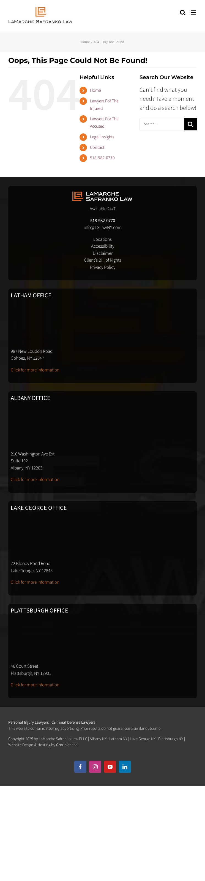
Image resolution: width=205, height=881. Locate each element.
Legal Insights (102, 137)
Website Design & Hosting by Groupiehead (43, 745)
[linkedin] (125, 767)
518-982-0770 (102, 158)
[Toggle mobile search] (182, 12)
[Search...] (162, 124)
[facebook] (80, 767)
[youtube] (110, 767)
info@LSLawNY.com (103, 227)
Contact (97, 147)
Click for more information (35, 370)
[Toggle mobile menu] (194, 12)
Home (95, 90)
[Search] (190, 124)
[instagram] (95, 767)
